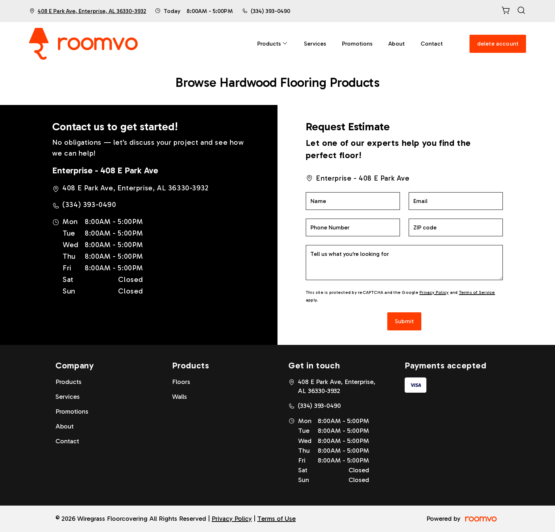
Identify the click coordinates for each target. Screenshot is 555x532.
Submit (404, 321)
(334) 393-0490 (270, 11)
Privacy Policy (434, 292)
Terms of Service (477, 292)
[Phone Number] (353, 227)
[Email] (456, 201)
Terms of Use (276, 519)
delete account (497, 43)
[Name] (353, 201)
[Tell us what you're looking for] (404, 262)
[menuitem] (273, 43)
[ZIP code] (456, 227)
